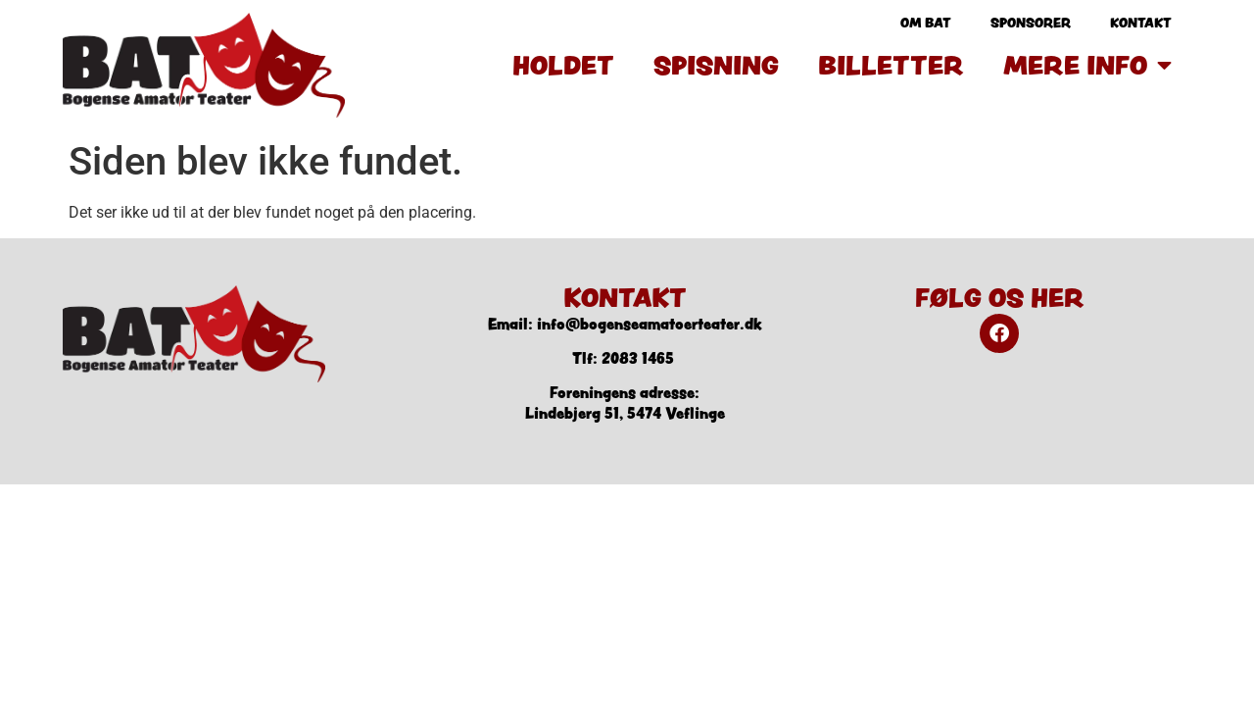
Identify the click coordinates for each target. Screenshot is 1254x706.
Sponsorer (1030, 22)
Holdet (563, 64)
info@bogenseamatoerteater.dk (649, 324)
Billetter (891, 64)
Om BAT (925, 22)
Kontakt (1141, 22)
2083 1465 (638, 358)
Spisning (716, 64)
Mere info (1087, 64)
